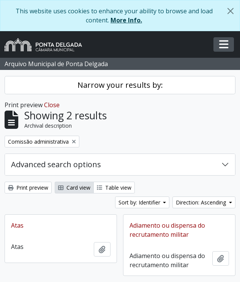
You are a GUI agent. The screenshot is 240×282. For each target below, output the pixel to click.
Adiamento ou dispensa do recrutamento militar (167, 230)
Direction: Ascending (201, 202)
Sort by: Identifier (140, 202)
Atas (17, 225)
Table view (114, 187)
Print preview (28, 187)
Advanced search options (56, 164)
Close (52, 105)
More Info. (126, 20)
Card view (74, 187)
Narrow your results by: (120, 85)
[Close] (230, 11)
